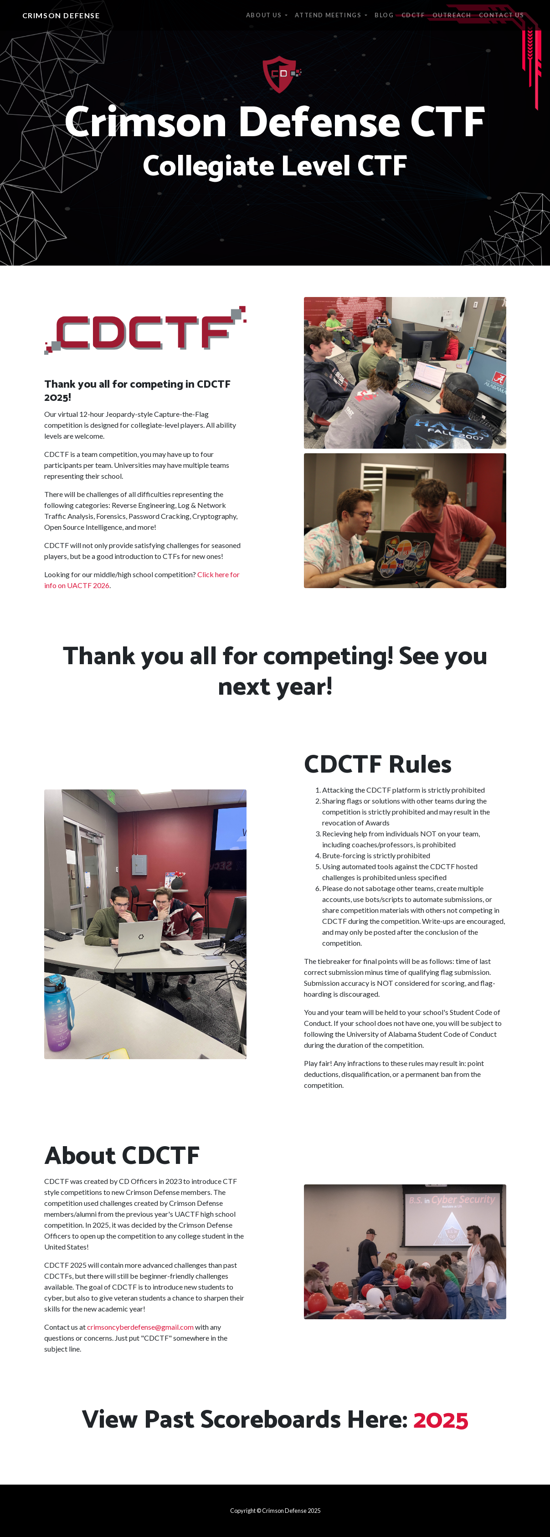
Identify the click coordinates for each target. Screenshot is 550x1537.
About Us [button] (264, 15)
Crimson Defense (61, 15)
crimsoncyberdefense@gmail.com (140, 1326)
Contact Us (501, 15)
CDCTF (413, 15)
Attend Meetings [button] (329, 15)
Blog (384, 15)
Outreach (452, 15)
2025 (440, 1420)
